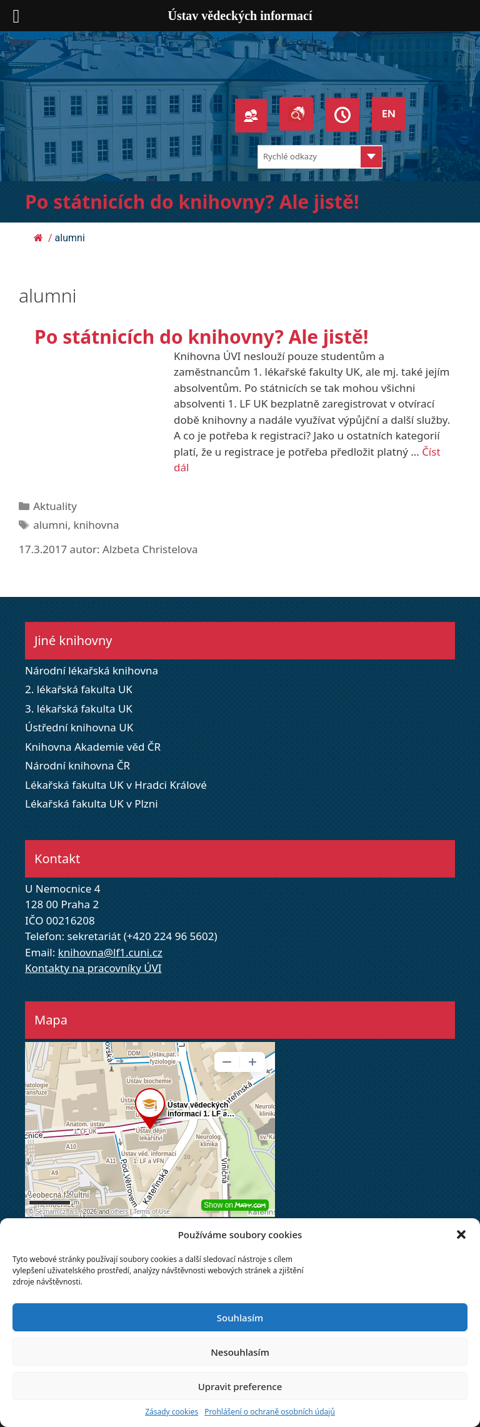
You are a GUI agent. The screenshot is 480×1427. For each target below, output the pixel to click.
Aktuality (55, 506)
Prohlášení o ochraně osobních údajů (269, 1411)
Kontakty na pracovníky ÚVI (93, 968)
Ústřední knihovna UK (79, 727)
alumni (50, 525)
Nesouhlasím (240, 1352)
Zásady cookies (171, 1411)
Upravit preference (240, 1386)
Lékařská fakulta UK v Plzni (91, 803)
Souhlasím (240, 1317)
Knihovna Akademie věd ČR (93, 746)
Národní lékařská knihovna (91, 670)
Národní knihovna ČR (77, 765)
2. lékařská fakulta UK (78, 689)
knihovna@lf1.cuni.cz (110, 952)
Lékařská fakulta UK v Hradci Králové (116, 785)
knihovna (96, 525)
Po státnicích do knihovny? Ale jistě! (192, 201)
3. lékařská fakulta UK (78, 708)
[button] (461, 1234)
